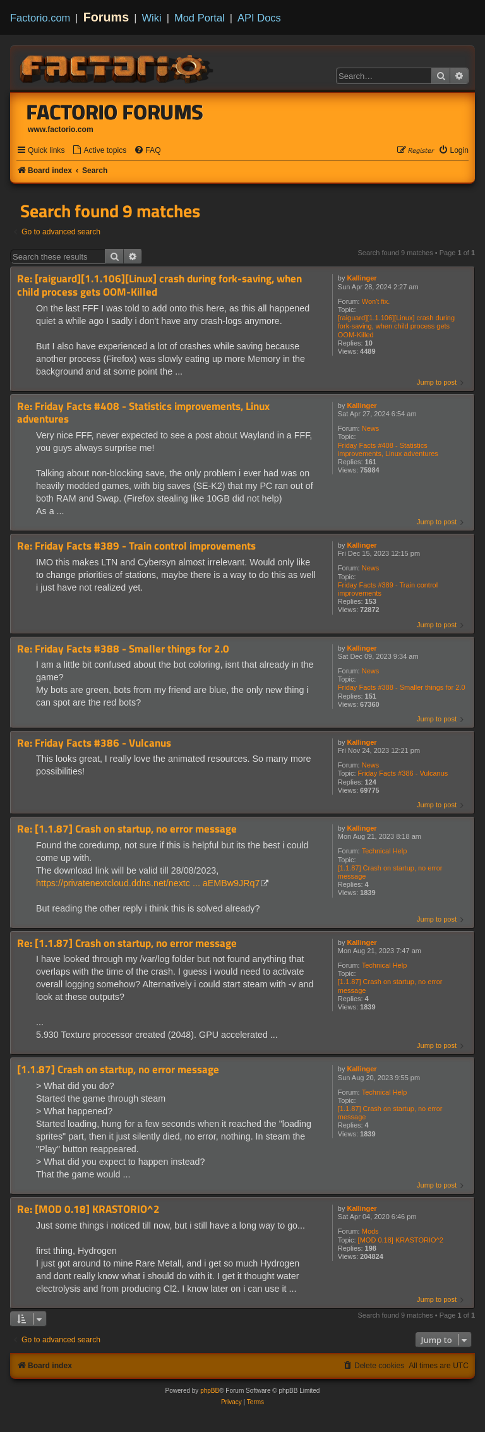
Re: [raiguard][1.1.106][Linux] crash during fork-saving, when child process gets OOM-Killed (159, 285)
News (371, 428)
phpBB (209, 1390)
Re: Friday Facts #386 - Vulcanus (94, 743)
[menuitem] (99, 150)
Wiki (152, 17)
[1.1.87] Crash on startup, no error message (390, 872)
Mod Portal (199, 17)
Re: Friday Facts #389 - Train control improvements (136, 546)
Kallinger (362, 278)
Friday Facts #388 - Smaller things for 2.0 (401, 687)
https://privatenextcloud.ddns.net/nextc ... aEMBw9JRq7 (148, 883)
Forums (106, 17)
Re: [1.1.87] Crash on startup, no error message (127, 829)
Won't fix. (376, 301)
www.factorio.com (60, 129)
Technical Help (384, 851)
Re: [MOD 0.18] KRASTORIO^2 (88, 1209)
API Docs (259, 17)
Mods (370, 1231)
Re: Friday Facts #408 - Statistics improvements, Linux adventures (143, 413)
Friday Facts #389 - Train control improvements (388, 589)
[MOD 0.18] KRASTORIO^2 (400, 1240)
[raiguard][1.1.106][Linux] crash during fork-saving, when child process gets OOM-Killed (396, 326)
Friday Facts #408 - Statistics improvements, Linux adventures (388, 449)
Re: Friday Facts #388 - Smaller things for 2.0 (123, 649)
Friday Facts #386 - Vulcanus (403, 773)
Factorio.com (40, 17)
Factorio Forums (115, 112)
